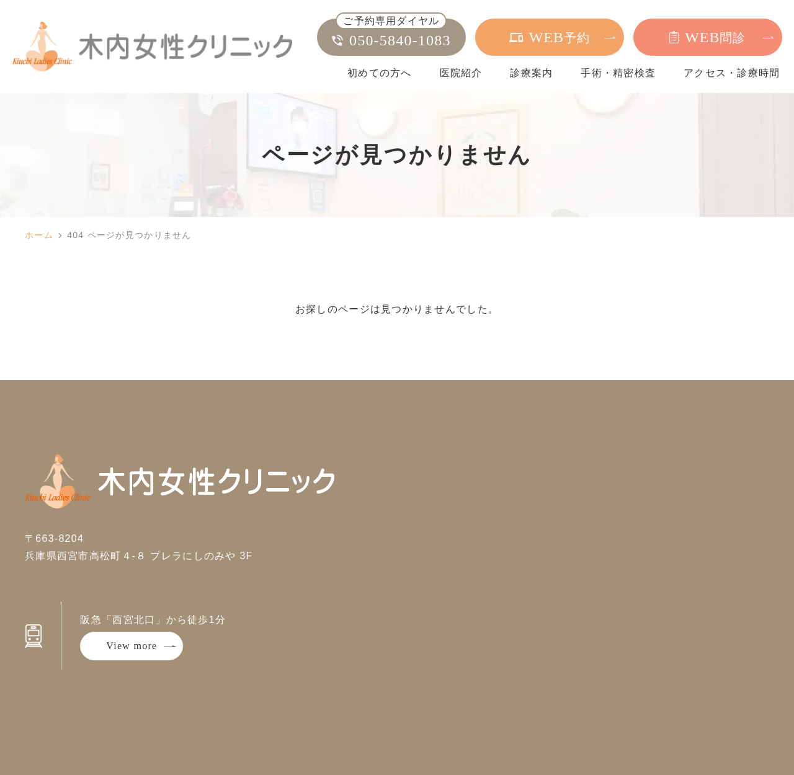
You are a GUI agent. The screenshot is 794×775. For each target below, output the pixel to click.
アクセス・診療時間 (732, 73)
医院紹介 (461, 73)
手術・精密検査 (618, 73)
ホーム (39, 235)
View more (131, 645)
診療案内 (531, 73)
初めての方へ (379, 73)
